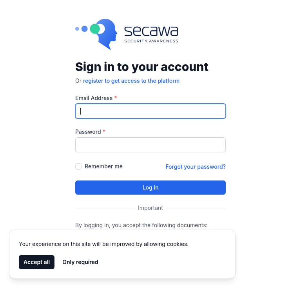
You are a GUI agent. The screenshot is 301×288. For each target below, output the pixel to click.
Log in (151, 187)
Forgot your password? (195, 166)
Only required (80, 262)
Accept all (37, 262)
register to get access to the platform (131, 80)
